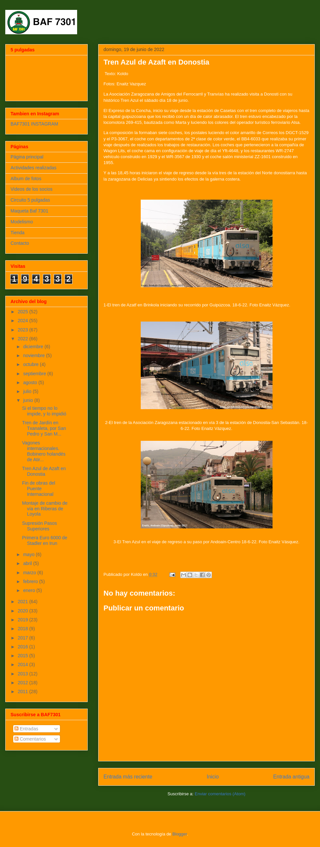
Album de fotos (26, 178)
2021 (23, 601)
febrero (31, 581)
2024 (23, 320)
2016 (23, 646)
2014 (23, 664)
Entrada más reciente (127, 776)
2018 (23, 628)
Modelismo (22, 221)
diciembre (33, 346)
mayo (29, 554)
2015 (23, 655)
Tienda (17, 232)
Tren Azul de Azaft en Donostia (44, 471)
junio (28, 400)
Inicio (212, 776)
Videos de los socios (31, 189)
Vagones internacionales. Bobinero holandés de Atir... (44, 451)
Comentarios (30, 739)
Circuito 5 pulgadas (30, 200)
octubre (31, 364)
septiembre (35, 373)
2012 (23, 682)
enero (29, 590)
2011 (23, 691)
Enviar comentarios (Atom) (220, 793)
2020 (23, 610)
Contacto (20, 243)
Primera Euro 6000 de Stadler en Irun (44, 540)
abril (28, 563)
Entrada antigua (291, 776)
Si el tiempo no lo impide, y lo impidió (44, 411)
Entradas (26, 728)
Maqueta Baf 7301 (29, 210)
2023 (23, 329)
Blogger (179, 834)
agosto (30, 382)
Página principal (27, 156)
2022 (23, 338)
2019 (23, 619)
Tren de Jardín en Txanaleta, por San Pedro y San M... (44, 428)
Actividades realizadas (33, 167)
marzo (30, 572)
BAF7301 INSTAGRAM (34, 124)
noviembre (34, 355)
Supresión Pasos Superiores (39, 526)
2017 (23, 637)
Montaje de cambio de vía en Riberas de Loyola (45, 508)
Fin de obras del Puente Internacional (38, 488)
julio (28, 391)
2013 (23, 673)
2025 (23, 311)
